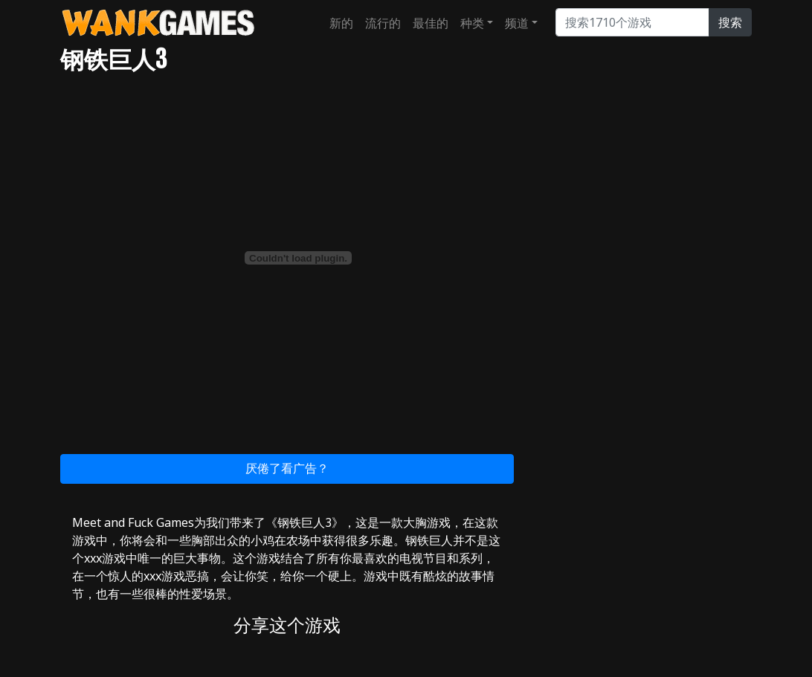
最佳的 (430, 23)
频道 (517, 23)
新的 (341, 23)
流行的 (383, 23)
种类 (472, 23)
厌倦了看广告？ (287, 468)
